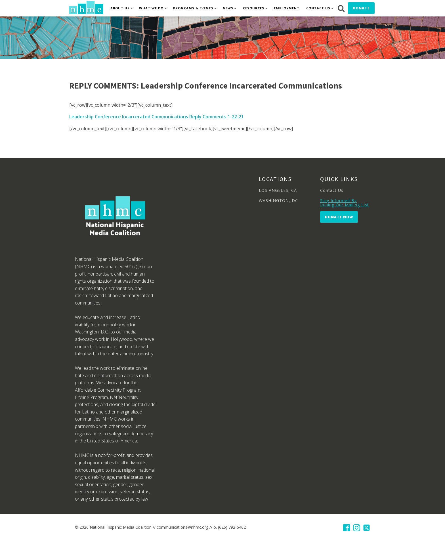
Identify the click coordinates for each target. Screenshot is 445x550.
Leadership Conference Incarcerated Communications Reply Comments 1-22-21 (156, 117)
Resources (253, 8)
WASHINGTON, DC (278, 200)
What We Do (151, 8)
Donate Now (339, 217)
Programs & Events (193, 8)
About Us (120, 8)
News (228, 8)
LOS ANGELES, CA (278, 190)
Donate (361, 8)
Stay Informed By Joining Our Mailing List (344, 202)
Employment (286, 8)
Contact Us (318, 8)
